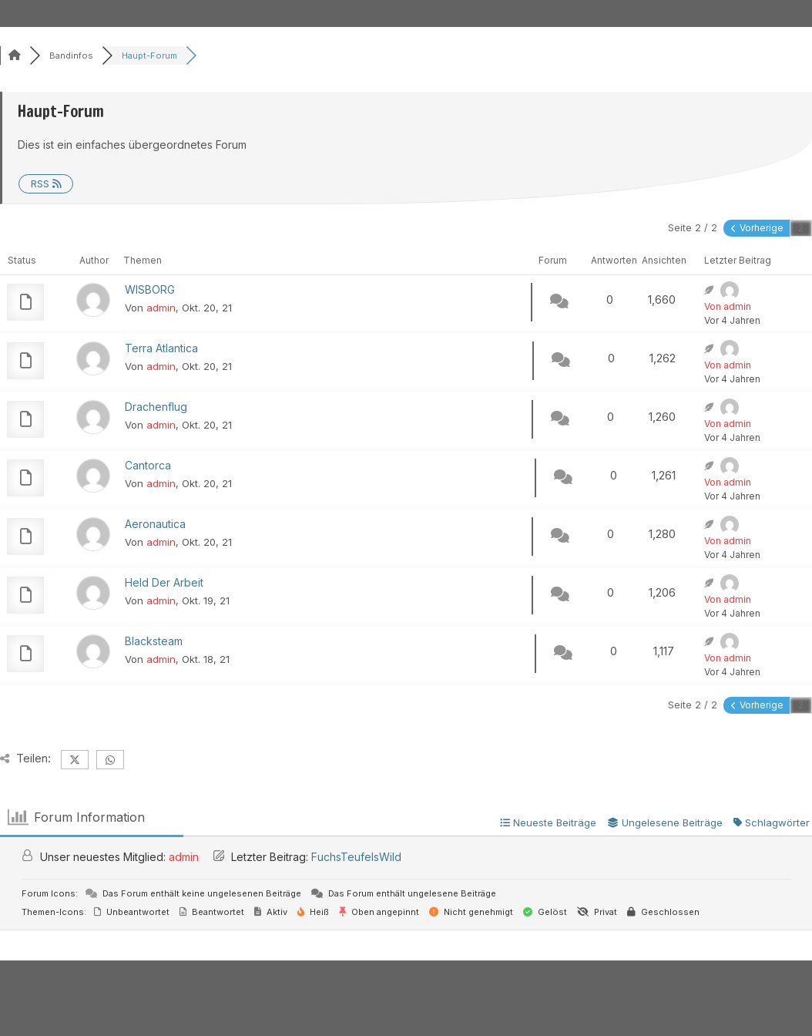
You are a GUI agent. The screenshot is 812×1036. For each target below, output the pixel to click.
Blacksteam (154, 641)
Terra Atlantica (161, 348)
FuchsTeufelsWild (356, 856)
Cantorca (148, 465)
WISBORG (150, 289)
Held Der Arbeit (164, 582)
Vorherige (757, 228)
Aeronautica (155, 523)
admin (161, 307)
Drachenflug (156, 406)
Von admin (727, 306)
